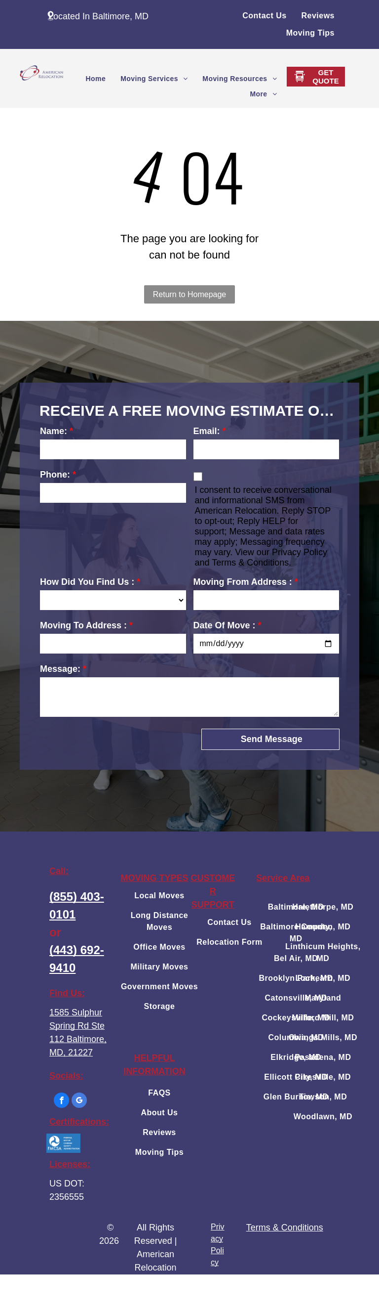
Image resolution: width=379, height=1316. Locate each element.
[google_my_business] (79, 1101)
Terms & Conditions (284, 1227)
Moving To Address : (83, 625)
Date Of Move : (224, 625)
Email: (206, 431)
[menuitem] (264, 15)
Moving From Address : (242, 582)
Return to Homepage (190, 294)
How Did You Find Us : (87, 582)
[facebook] (61, 1101)
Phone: (55, 475)
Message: (60, 669)
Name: (53, 431)
